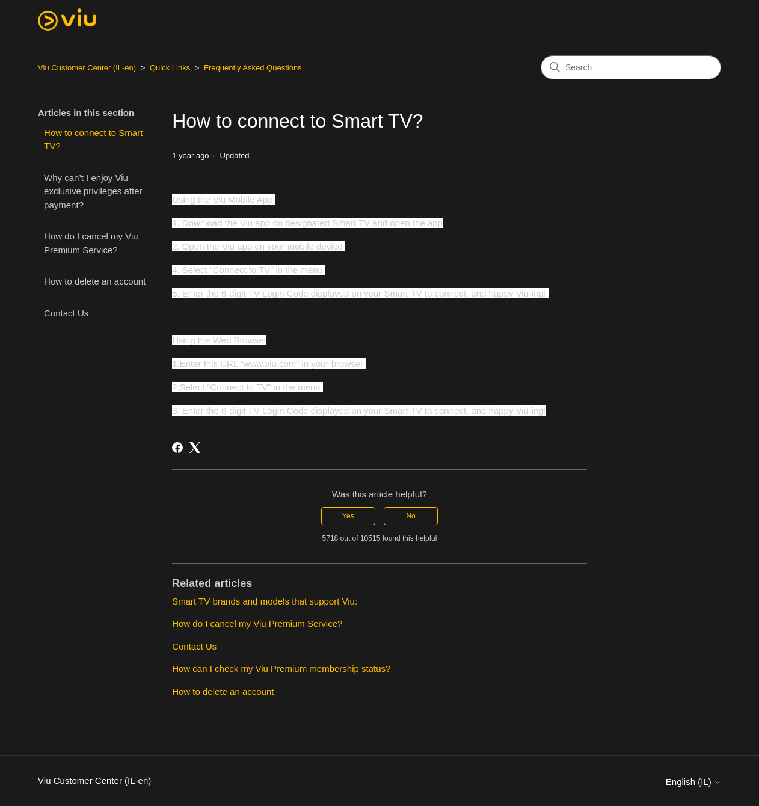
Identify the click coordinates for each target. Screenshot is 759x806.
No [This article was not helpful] (410, 516)
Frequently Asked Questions (253, 67)
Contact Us (66, 313)
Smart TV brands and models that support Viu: (264, 601)
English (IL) (693, 782)
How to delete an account (95, 281)
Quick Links (170, 67)
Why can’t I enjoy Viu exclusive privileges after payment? (93, 191)
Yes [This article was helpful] (348, 516)
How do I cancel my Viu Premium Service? (91, 243)
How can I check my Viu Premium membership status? (281, 668)
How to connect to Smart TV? (93, 140)
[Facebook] (177, 447)
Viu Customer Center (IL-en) (87, 67)
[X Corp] (194, 447)
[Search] (631, 67)
